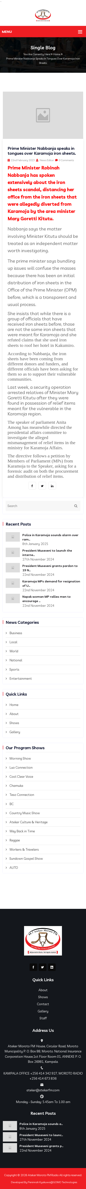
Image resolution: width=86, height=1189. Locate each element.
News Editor (45, 160)
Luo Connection (21, 767)
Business (15, 633)
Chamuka (16, 786)
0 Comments (64, 160)
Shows (14, 723)
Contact (43, 1004)
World (13, 651)
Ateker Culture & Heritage (28, 822)
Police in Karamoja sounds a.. (41, 1124)
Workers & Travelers (24, 849)
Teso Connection (21, 795)
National (15, 660)
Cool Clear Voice (21, 776)
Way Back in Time (22, 831)
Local (13, 642)
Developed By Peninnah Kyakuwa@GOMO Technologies (44, 1182)
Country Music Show (24, 813)
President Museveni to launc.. (41, 1135)
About (14, 714)
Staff (43, 1018)
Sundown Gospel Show (26, 858)
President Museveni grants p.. (41, 1146)
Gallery (14, 732)
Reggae (14, 840)
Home (56, 54)
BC (11, 804)
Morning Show (20, 758)
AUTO (13, 868)
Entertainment (20, 678)
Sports (14, 669)
